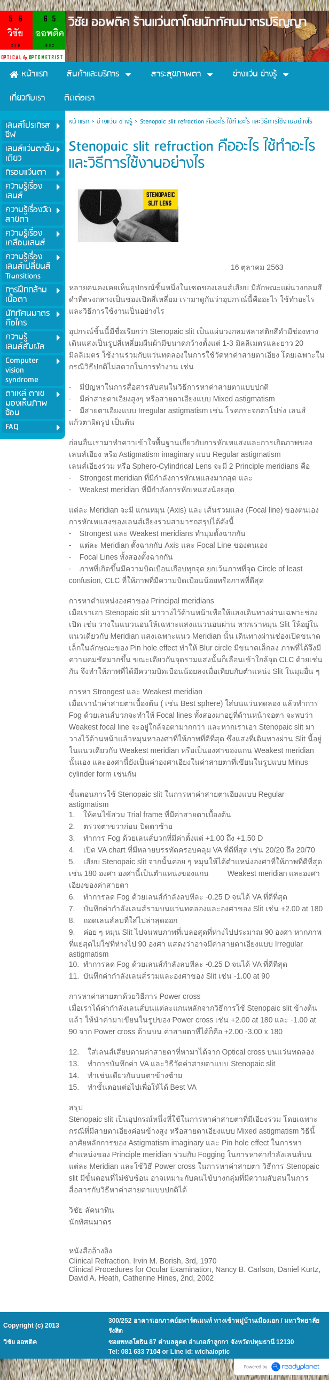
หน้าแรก (78, 121)
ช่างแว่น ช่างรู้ (114, 121)
